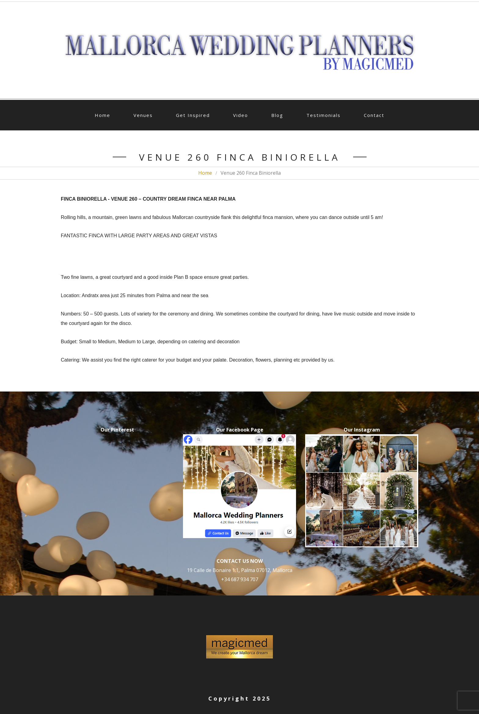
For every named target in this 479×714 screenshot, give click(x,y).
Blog (277, 115)
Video (240, 115)
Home (102, 115)
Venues (143, 115)
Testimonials (323, 115)
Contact (374, 115)
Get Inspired (193, 115)
